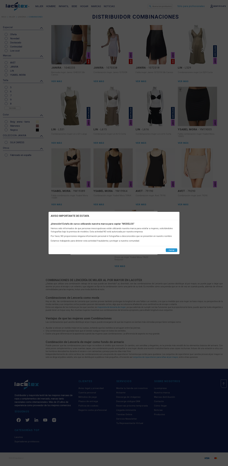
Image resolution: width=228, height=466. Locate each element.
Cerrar (171, 250)
